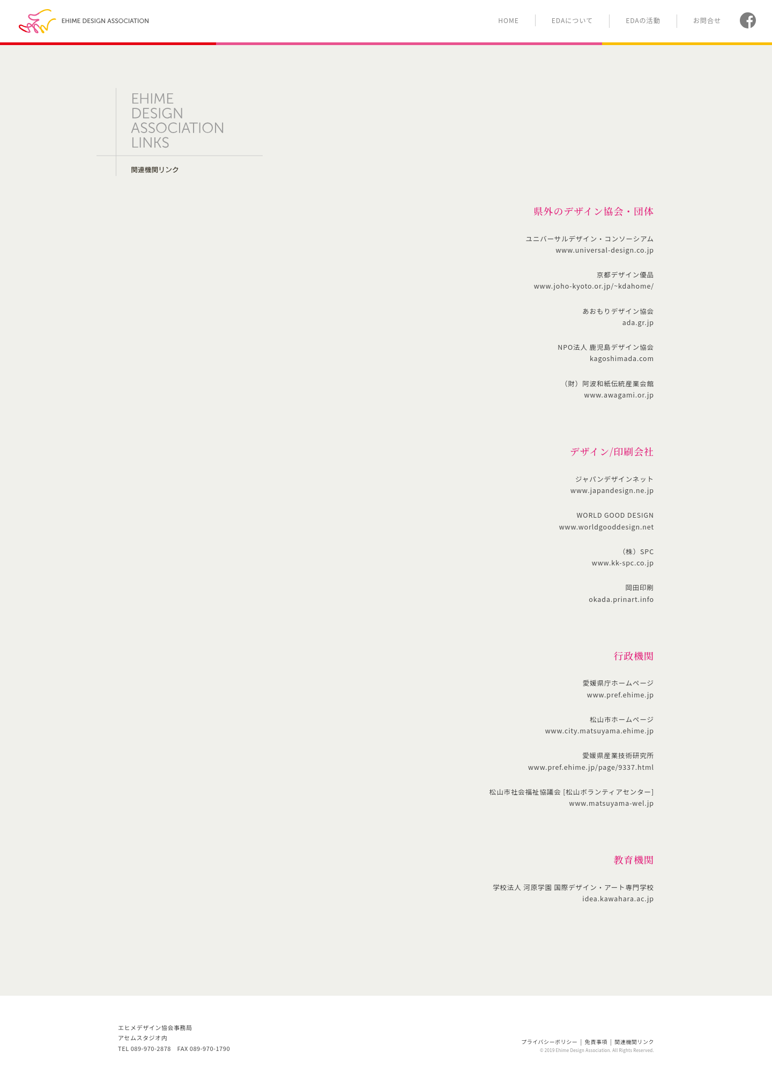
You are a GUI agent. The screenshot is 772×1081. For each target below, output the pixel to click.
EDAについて (572, 20)
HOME (508, 20)
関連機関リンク (634, 1042)
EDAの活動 (643, 20)
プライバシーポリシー (549, 1042)
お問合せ (707, 20)
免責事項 (596, 1042)
